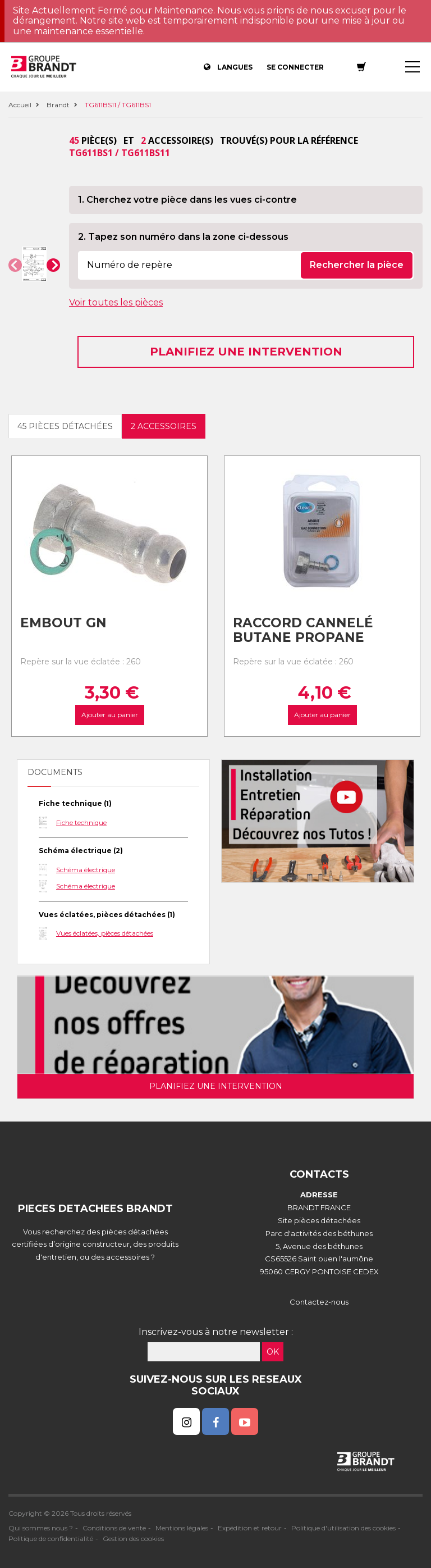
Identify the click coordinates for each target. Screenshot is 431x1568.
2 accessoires (163, 426)
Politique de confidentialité (50, 1538)
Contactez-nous (319, 1301)
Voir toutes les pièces (116, 302)
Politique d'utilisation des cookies (343, 1528)
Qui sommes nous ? (40, 1528)
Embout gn (63, 623)
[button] (15, 265)
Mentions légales (181, 1528)
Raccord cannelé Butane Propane (303, 630)
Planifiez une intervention (246, 351)
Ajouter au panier (109, 715)
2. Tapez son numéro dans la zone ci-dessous (183, 236)
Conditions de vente (114, 1528)
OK (273, 1352)
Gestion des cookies (133, 1538)
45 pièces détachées (65, 426)
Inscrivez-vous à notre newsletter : (216, 1332)
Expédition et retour (250, 1528)
